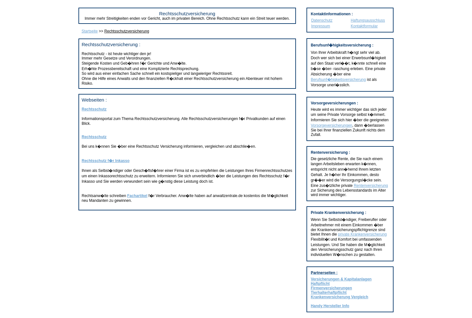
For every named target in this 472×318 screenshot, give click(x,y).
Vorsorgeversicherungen (331, 125)
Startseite (90, 31)
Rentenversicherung (371, 185)
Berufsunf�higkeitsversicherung (338, 79)
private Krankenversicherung (362, 234)
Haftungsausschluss (368, 20)
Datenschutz (322, 20)
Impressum (320, 26)
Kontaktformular (364, 26)
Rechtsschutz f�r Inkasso (105, 161)
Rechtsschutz (94, 109)
